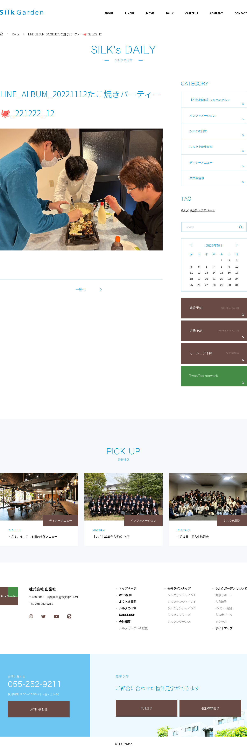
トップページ (127, 588)
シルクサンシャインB (181, 601)
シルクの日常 (198, 131)
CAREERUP (191, 13)
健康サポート (224, 595)
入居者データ (224, 614)
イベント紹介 (224, 608)
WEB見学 (125, 595)
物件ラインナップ (179, 588)
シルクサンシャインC (182, 608)
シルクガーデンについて (231, 588)
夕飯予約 (196, 330)
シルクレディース (179, 614)
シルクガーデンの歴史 (133, 628)
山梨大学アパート (203, 210)
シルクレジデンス (179, 621)
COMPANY (216, 13)
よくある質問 (127, 601)
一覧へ (80, 289)
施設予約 (196, 308)
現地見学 (146, 708)
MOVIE (150, 13)
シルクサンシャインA (181, 595)
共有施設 (221, 601)
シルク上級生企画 (201, 147)
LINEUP (129, 13)
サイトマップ (224, 628)
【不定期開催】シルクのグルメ (210, 100)
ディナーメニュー (201, 162)
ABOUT (109, 13)
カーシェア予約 (200, 353)
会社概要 (124, 621)
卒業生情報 (197, 178)
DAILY (170, 13)
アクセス (221, 621)
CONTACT (241, 13)
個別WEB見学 (210, 708)
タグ (186, 210)
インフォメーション (203, 115)
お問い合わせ (38, 709)
